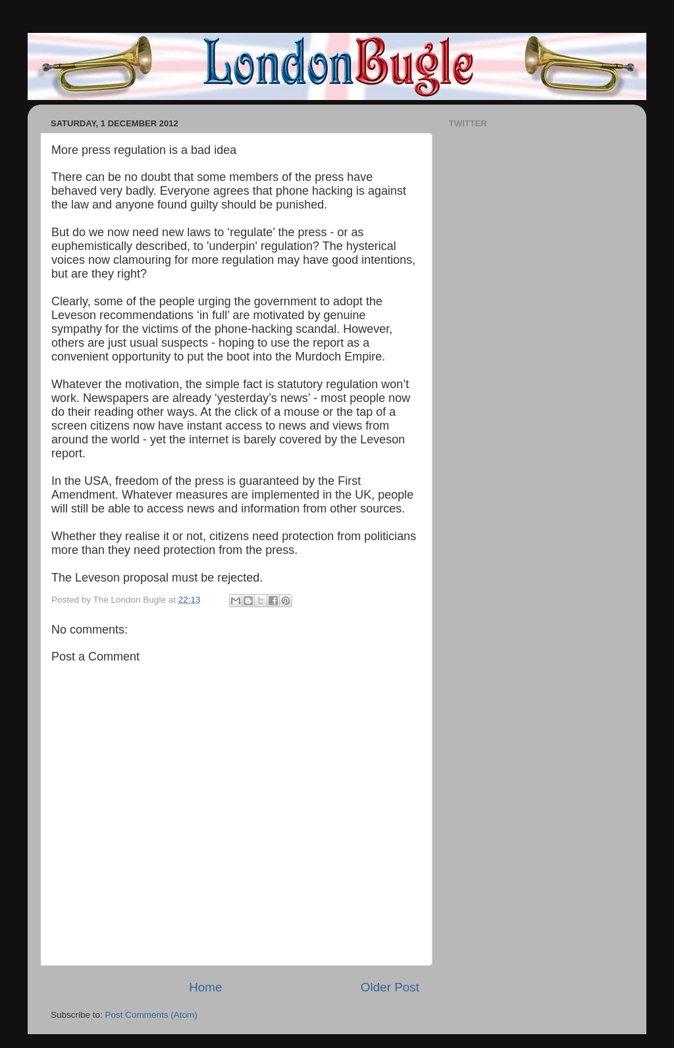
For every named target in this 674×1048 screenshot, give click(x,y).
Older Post (390, 987)
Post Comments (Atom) (151, 1015)
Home (205, 987)
